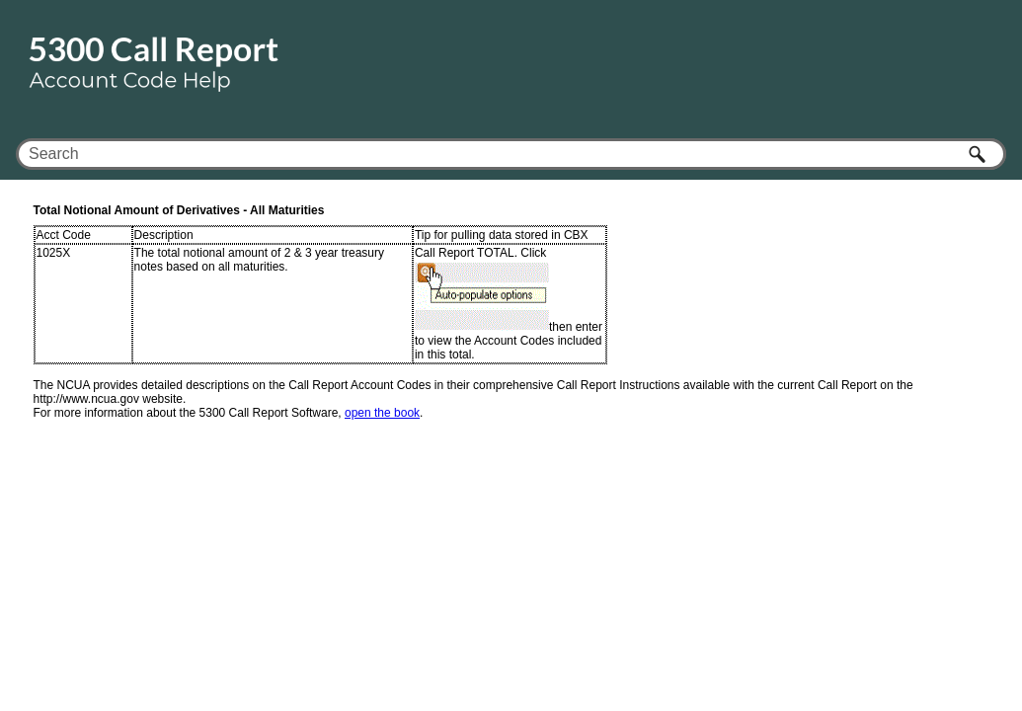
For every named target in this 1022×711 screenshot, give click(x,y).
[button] (978, 154)
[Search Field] (511, 154)
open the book (382, 413)
